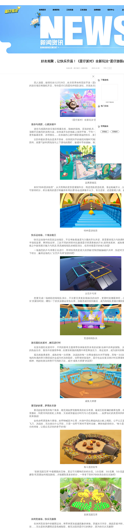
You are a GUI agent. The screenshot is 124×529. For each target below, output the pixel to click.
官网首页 (42, 10)
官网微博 (114, 131)
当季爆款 (97, 10)
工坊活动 (83, 10)
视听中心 (110, 10)
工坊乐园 (69, 10)
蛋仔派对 (77, 68)
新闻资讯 (56, 10)
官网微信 (104, 131)
